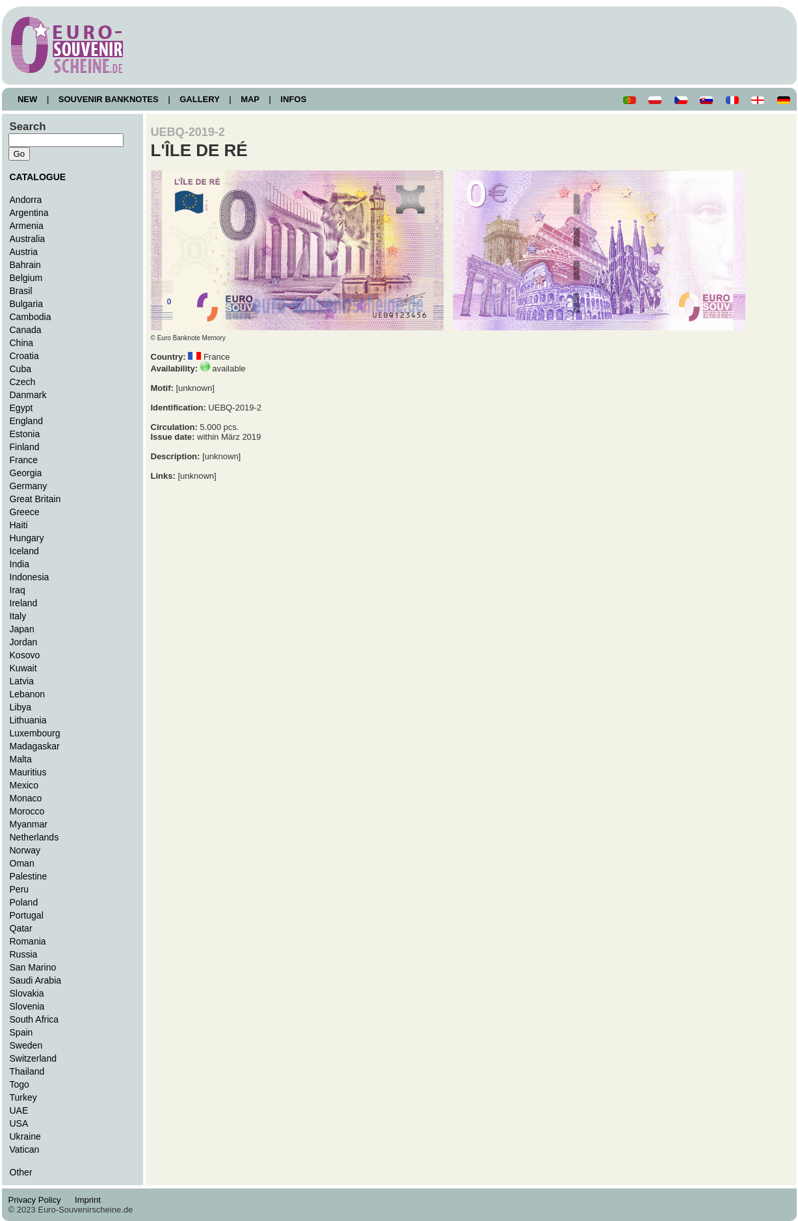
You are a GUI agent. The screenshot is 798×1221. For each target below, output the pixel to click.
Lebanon (28, 694)
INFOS (293, 99)
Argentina (29, 213)
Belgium (26, 278)
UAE (19, 1110)
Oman (22, 863)
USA (19, 1123)
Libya (21, 707)
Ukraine (25, 1136)
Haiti (19, 525)
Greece (25, 512)
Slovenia (27, 1006)
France (24, 460)
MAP (250, 99)
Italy (18, 616)
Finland (25, 447)
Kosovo (25, 655)
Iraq (17, 590)
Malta (21, 759)
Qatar (21, 928)
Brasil (21, 291)
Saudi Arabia (36, 980)
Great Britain (35, 499)
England (26, 421)
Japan (22, 629)
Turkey (23, 1097)
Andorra (26, 200)
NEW (27, 99)
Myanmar (28, 824)
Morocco (27, 811)
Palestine (28, 876)
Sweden (26, 1045)
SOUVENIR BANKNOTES (108, 99)
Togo (19, 1084)
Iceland (24, 551)
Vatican (25, 1149)
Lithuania (28, 720)
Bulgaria (26, 304)
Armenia (27, 226)
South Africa (34, 1019)
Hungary (27, 538)
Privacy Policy (38, 1200)
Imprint (90, 1200)
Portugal (27, 915)
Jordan (24, 642)
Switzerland (33, 1058)
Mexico (24, 785)
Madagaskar (35, 746)
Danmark (28, 395)
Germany (28, 486)
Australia (28, 239)
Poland (24, 902)
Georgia (26, 473)
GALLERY (199, 99)
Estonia (25, 434)
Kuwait (23, 668)
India (19, 564)
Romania (28, 941)
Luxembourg (35, 733)
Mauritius (28, 772)
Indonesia (29, 577)
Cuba (21, 369)
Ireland (24, 603)
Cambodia (30, 317)
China (22, 343)
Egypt (21, 408)
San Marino (33, 967)
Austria (24, 252)
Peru (19, 889)
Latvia (22, 681)
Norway (25, 850)
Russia (24, 954)
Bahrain (25, 265)
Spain (21, 1032)
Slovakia (27, 993)
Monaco (26, 798)
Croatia (24, 356)
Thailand (27, 1071)
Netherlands (34, 837)
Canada (26, 330)
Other (21, 1172)
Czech (23, 382)
